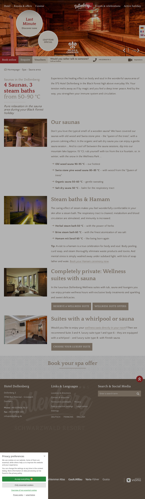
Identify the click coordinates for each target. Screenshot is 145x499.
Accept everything (24, 479)
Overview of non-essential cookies (24, 490)
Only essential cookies (24, 485)
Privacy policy (18, 495)
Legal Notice (30, 495)
